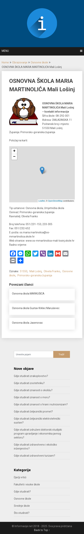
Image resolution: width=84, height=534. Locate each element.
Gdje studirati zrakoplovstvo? (31, 376)
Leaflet (42, 201)
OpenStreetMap (55, 201)
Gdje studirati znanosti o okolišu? (33, 390)
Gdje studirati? (22, 491)
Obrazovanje (19, 62)
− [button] (14, 157)
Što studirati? (21, 512)
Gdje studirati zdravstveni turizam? (34, 455)
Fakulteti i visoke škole (27, 484)
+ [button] (14, 151)
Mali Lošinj (35, 271)
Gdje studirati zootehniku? (29, 383)
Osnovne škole (39, 62)
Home (5, 62)
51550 (23, 271)
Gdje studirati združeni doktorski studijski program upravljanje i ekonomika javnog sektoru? (38, 433)
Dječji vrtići (20, 477)
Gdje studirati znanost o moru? (32, 397)
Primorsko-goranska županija (34, 275)
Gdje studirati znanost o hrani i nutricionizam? (41, 404)
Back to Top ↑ (42, 530)
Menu (5, 50)
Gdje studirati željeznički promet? (33, 411)
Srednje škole (22, 505)
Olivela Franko (52, 271)
